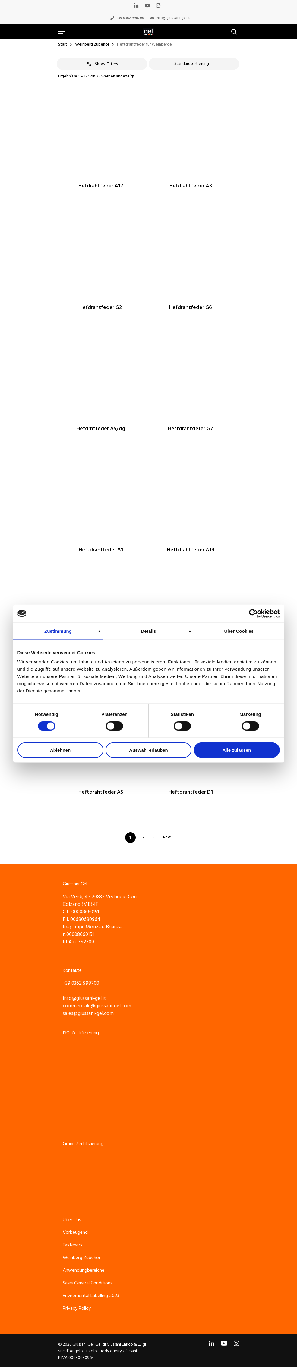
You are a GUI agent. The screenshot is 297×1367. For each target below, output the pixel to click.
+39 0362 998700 (81, 983)
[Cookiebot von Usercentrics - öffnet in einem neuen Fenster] (253, 613)
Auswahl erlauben (148, 750)
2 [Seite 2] (143, 837)
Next (167, 837)
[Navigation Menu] (61, 32)
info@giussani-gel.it (84, 998)
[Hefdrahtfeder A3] (190, 132)
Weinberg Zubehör (92, 44)
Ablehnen (60, 750)
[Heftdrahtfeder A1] (101, 495)
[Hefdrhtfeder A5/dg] (101, 374)
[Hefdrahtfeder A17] (101, 132)
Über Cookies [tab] (239, 630)
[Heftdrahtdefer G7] (190, 374)
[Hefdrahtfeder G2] (101, 253)
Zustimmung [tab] (58, 630)
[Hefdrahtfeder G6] (190, 253)
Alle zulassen (236, 750)
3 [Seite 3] (154, 837)
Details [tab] (148, 630)
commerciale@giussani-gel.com (97, 1006)
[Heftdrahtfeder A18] (190, 495)
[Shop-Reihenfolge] (194, 64)
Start (62, 44)
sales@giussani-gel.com (88, 1013)
